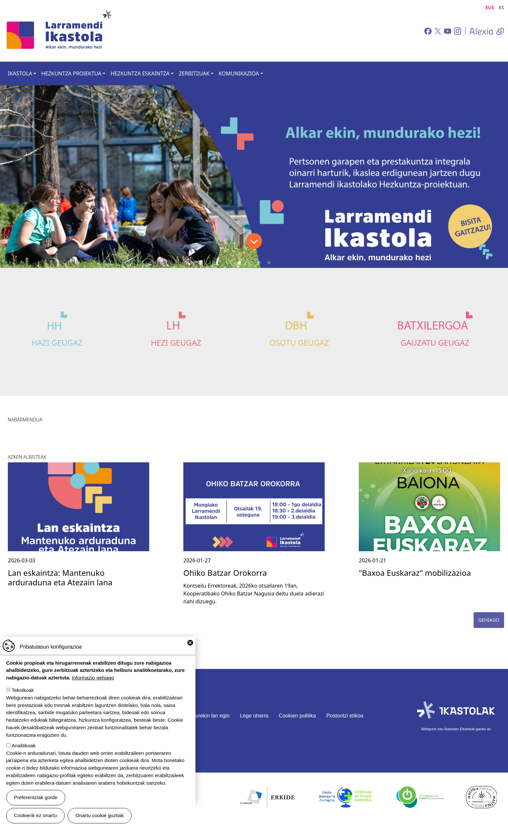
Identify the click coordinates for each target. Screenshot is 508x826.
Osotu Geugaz (299, 342)
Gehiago (488, 620)
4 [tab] (269, 263)
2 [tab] (249, 263)
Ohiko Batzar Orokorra (225, 572)
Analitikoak (23, 745)
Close (190, 643)
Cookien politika (297, 715)
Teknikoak (23, 690)
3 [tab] (259, 263)
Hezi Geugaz (176, 342)
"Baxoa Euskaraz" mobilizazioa (415, 572)
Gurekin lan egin (210, 715)
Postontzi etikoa (344, 715)
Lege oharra (254, 715)
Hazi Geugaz (57, 342)
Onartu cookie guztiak (99, 815)
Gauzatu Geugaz (434, 342)
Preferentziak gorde (36, 797)
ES (501, 7)
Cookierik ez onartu (35, 815)
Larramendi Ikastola (58, 31)
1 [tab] (239, 263)
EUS (489, 7)
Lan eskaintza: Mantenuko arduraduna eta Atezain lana (60, 577)
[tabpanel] (254, 176)
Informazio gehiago (93, 677)
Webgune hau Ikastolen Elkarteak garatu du (456, 729)
